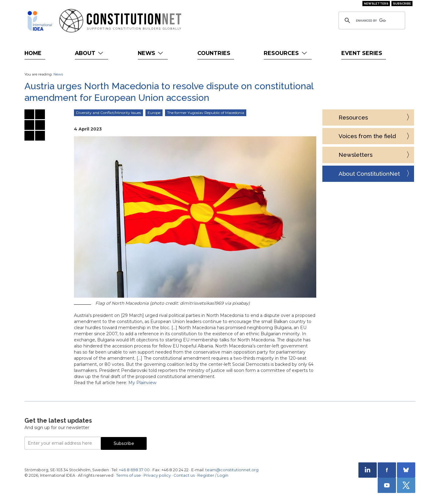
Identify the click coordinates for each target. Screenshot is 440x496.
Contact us (184, 475)
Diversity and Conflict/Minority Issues (108, 112)
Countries (213, 53)
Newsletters (376, 3)
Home (33, 53)
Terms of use (128, 475)
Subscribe (402, 3)
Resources (286, 53)
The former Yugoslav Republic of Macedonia (205, 112)
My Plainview (142, 382)
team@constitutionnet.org (231, 470)
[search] (371, 20)
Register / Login (212, 475)
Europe (154, 112)
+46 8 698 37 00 (134, 470)
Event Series (361, 53)
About (90, 53)
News (151, 53)
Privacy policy (157, 475)
